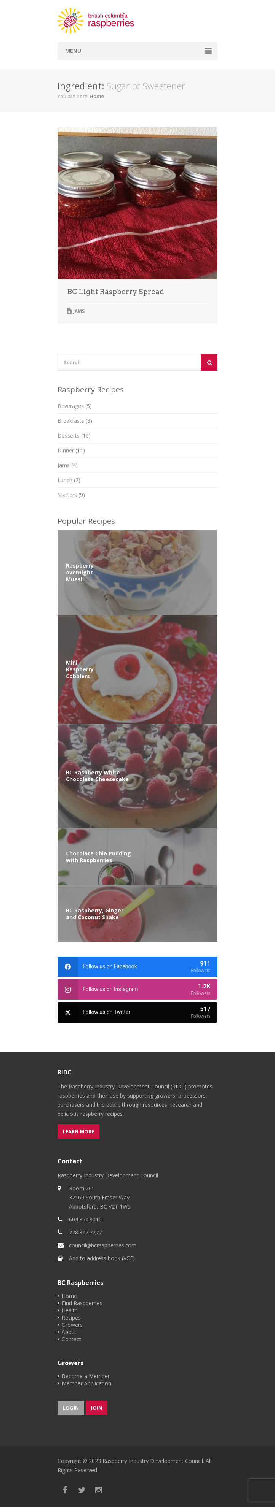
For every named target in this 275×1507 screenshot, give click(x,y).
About (69, 1332)
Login (71, 1407)
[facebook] (137, 967)
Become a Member (86, 1376)
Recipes (71, 1317)
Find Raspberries (82, 1303)
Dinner (71, 450)
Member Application (86, 1383)
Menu (73, 50)
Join (96, 1407)
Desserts (74, 435)
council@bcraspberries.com (102, 1245)
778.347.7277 (85, 1232)
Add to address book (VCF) (102, 1258)
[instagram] (137, 989)
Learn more (78, 1131)
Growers (72, 1324)
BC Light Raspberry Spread (115, 291)
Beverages (75, 405)
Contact (71, 1339)
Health (70, 1310)
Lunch (69, 480)
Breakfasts (75, 420)
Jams (79, 311)
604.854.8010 (85, 1219)
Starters (71, 494)
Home (97, 96)
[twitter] (137, 1012)
